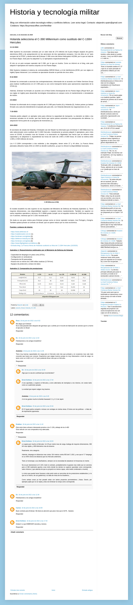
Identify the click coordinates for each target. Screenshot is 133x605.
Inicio (53, 590)
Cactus (18, 508)
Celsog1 (103, 231)
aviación (18, 308)
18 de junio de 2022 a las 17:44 (43, 380)
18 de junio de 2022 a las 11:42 (32, 424)
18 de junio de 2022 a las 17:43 (37, 521)
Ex (17, 338)
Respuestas (22, 366)
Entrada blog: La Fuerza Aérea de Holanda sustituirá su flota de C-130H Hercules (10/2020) (44, 245)
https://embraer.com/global (20, 236)
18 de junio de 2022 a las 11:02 (29, 338)
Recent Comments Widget (116, 315)
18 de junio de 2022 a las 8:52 (30, 321)
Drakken (19, 424)
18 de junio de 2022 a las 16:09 (32, 508)
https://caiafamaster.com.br (21, 234)
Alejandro (104, 251)
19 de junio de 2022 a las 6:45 (39, 396)
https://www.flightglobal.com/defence (24, 243)
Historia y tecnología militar (54, 12)
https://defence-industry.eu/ (21, 238)
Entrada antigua (87, 590)
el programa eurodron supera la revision (111, 305)
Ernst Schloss (27, 380)
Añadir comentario (17, 532)
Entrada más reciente (18, 590)
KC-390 (33, 308)
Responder (19, 331)
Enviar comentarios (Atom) (28, 594)
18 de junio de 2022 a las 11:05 (33, 351)
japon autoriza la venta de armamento (110, 93)
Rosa (18, 321)
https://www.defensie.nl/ (19, 232)
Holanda (27, 308)
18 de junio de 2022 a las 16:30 (34, 370)
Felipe (103, 62)
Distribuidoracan (106, 132)
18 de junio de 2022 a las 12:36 (29, 495)
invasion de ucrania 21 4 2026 (111, 163)
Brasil (23, 308)
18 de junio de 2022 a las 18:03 (43, 441)
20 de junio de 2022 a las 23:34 (43, 406)
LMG (102, 48)
